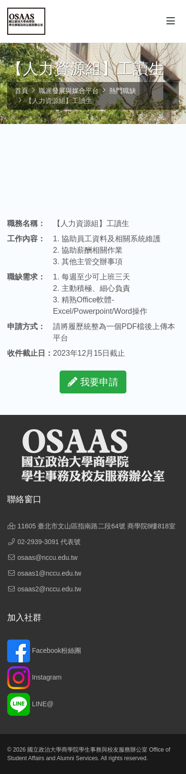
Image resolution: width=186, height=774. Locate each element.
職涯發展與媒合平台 (69, 90)
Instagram (34, 677)
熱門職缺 (122, 90)
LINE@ (30, 704)
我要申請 (93, 382)
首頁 (21, 90)
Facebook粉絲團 (44, 650)
